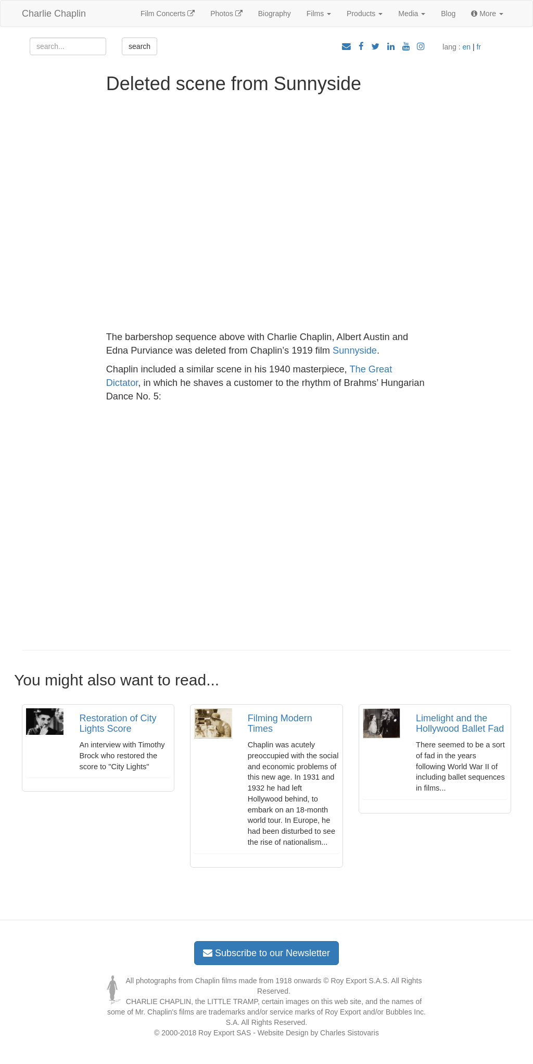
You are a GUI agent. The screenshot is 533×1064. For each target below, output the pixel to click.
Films (319, 13)
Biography (274, 13)
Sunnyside (355, 350)
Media (411, 13)
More (487, 13)
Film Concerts (168, 13)
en (466, 47)
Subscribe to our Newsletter (266, 953)
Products (365, 13)
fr (478, 47)
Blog (448, 13)
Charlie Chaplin (54, 13)
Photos (226, 13)
